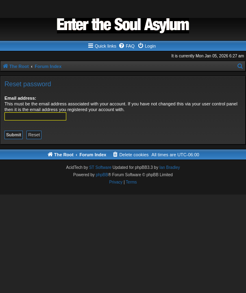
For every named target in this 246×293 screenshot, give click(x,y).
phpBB (102, 175)
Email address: (20, 98)
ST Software (100, 167)
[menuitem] (126, 46)
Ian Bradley (169, 167)
